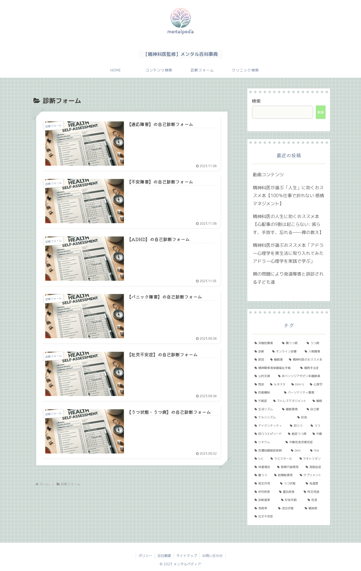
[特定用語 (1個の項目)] (313, 492)
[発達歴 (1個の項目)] (314, 483)
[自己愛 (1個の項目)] (314, 409)
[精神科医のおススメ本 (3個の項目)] (306, 359)
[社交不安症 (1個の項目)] (288, 516)
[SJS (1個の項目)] (259, 458)
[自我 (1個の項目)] (310, 417)
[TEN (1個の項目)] (316, 450)
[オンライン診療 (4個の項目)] (285, 351)
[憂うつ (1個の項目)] (261, 475)
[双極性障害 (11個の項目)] (265, 343)
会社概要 (164, 555)
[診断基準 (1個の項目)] (265, 500)
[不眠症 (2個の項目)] (261, 401)
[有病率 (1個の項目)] (263, 508)
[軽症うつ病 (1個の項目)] (297, 434)
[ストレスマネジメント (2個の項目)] (290, 401)
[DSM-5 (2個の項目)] (298, 384)
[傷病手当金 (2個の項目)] (311, 368)
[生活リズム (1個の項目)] (265, 409)
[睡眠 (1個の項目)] (317, 401)
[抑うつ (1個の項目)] (297, 425)
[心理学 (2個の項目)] (316, 384)
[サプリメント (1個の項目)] (311, 475)
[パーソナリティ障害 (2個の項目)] (303, 392)
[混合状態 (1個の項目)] (288, 508)
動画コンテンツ (268, 175)
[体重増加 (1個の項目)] (263, 467)
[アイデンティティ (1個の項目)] (269, 425)
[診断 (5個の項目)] (260, 351)
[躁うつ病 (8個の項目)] (291, 343)
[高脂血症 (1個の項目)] (314, 467)
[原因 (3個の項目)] (259, 359)
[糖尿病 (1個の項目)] (313, 508)
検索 (256, 101)
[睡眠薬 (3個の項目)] (277, 359)
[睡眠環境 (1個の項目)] (291, 409)
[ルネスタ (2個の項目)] (278, 384)
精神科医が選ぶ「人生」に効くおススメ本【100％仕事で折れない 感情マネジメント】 (288, 196)
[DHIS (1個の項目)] (298, 450)
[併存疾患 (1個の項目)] (264, 492)
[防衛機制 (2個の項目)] (266, 392)
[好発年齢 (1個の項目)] (291, 500)
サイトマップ (186, 555)
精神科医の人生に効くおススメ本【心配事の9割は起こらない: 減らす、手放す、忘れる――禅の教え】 (288, 224)
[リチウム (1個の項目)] (267, 442)
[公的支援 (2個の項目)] (263, 376)
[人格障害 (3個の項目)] (313, 351)
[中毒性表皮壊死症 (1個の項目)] (304, 442)
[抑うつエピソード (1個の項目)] (268, 434)
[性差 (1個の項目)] (315, 500)
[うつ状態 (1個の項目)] (290, 483)
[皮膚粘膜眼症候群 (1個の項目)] (270, 450)
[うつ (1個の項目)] (316, 425)
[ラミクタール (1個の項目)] (282, 458)
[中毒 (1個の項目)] (317, 434)
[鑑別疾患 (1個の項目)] (289, 492)
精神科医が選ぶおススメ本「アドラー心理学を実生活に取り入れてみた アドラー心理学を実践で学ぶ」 (288, 253)
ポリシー (145, 555)
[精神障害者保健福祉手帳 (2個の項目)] (274, 368)
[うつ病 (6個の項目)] (314, 343)
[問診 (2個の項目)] (259, 384)
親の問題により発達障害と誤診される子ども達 (288, 278)
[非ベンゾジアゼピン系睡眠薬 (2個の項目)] (300, 376)
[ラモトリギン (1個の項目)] (311, 458)
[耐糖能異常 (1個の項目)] (284, 475)
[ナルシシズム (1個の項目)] (273, 417)
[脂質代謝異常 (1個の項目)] (288, 467)
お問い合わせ (212, 555)
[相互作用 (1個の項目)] (264, 483)
